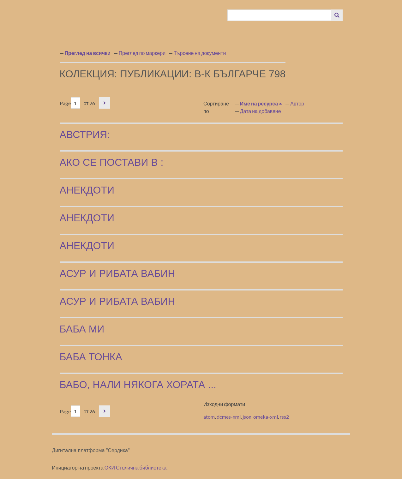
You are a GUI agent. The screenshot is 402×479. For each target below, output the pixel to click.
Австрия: (85, 134)
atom (209, 417)
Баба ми (82, 329)
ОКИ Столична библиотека (136, 467)
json (247, 417)
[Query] (279, 15)
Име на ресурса (259, 103)
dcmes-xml (229, 417)
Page (70, 103)
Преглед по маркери (142, 53)
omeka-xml (265, 417)
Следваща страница (104, 103)
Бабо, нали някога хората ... (138, 384)
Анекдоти (87, 190)
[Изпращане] (337, 15)
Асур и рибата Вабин (117, 273)
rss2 (284, 417)
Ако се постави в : (112, 162)
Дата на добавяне (260, 111)
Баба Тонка (91, 356)
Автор (297, 103)
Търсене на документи (200, 53)
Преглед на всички (88, 53)
